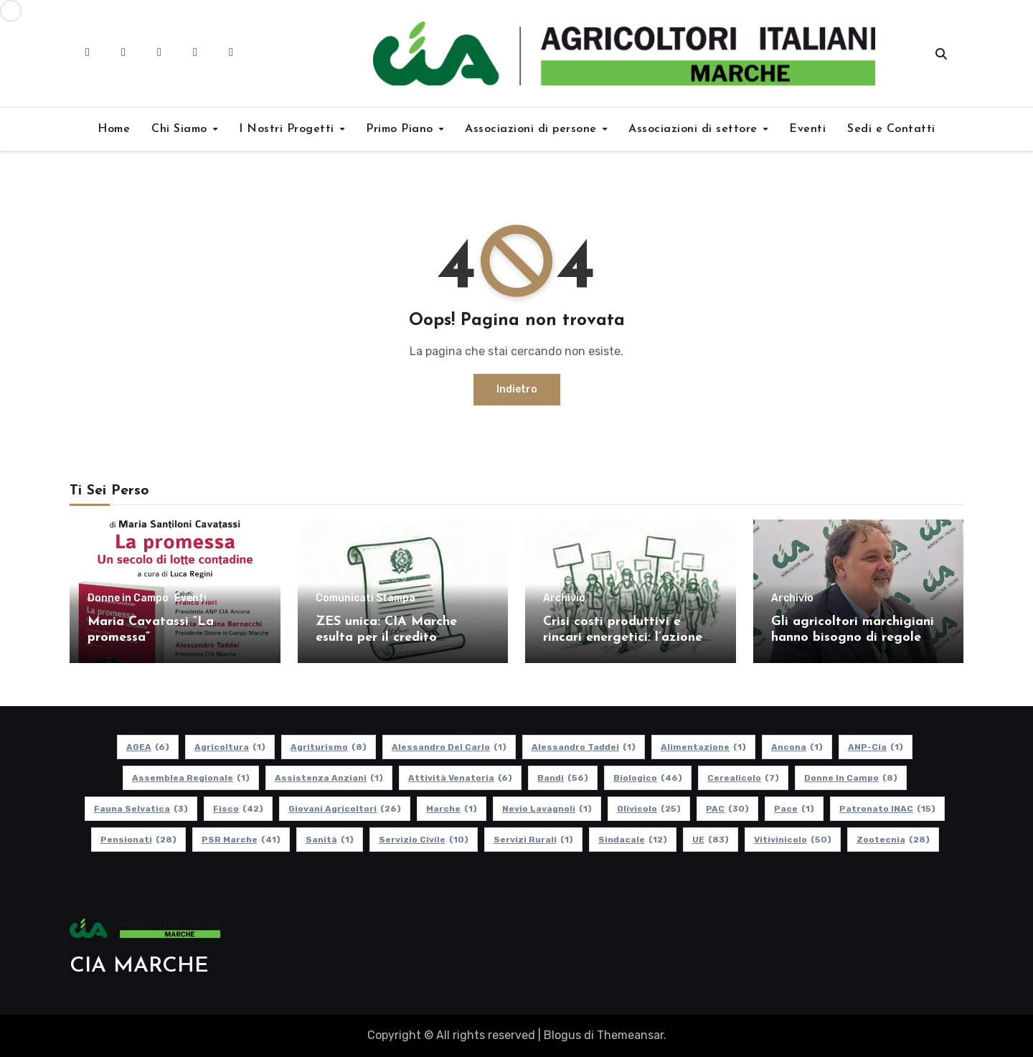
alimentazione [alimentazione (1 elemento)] (703, 747)
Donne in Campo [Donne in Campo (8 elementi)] (850, 778)
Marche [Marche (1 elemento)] (451, 809)
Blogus (562, 1035)
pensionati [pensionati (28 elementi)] (138, 839)
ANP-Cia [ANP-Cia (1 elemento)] (875, 747)
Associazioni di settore (694, 129)
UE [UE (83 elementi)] (710, 839)
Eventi (807, 129)
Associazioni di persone (532, 129)
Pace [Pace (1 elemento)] (794, 809)
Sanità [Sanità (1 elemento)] (330, 839)
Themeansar (630, 1035)
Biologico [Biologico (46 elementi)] (647, 778)
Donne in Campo (128, 598)
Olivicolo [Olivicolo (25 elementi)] (649, 809)
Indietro (516, 389)
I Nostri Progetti (288, 129)
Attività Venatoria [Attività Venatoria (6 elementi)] (460, 778)
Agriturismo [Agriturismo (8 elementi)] (329, 747)
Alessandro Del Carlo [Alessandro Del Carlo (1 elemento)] (449, 747)
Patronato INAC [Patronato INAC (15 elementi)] (887, 809)
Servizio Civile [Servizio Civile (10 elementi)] (423, 839)
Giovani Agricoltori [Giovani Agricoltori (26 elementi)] (344, 809)
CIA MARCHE (139, 966)
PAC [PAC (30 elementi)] (727, 809)
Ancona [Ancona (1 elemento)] (797, 747)
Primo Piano (401, 129)
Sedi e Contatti (891, 129)
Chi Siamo (181, 129)
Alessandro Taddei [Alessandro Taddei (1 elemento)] (584, 747)
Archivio (564, 598)
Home (114, 129)
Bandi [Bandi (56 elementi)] (562, 778)
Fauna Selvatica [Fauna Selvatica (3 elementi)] (141, 809)
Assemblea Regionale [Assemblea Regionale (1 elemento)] (191, 778)
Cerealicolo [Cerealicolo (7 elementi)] (743, 778)
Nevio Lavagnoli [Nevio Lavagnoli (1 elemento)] (547, 809)
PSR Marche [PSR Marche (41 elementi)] (241, 839)
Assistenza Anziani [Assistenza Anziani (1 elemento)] (329, 778)
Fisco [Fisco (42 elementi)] (238, 809)
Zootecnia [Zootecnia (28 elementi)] (893, 839)
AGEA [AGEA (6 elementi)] (147, 747)
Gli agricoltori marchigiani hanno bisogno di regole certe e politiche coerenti (852, 637)
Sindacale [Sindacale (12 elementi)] (632, 839)
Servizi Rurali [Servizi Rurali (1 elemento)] (533, 839)
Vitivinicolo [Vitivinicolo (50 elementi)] (792, 839)
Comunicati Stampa (365, 598)
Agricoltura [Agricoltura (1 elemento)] (229, 747)
